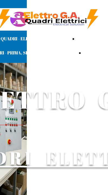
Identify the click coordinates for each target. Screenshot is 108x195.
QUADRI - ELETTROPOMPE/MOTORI (38, 39)
